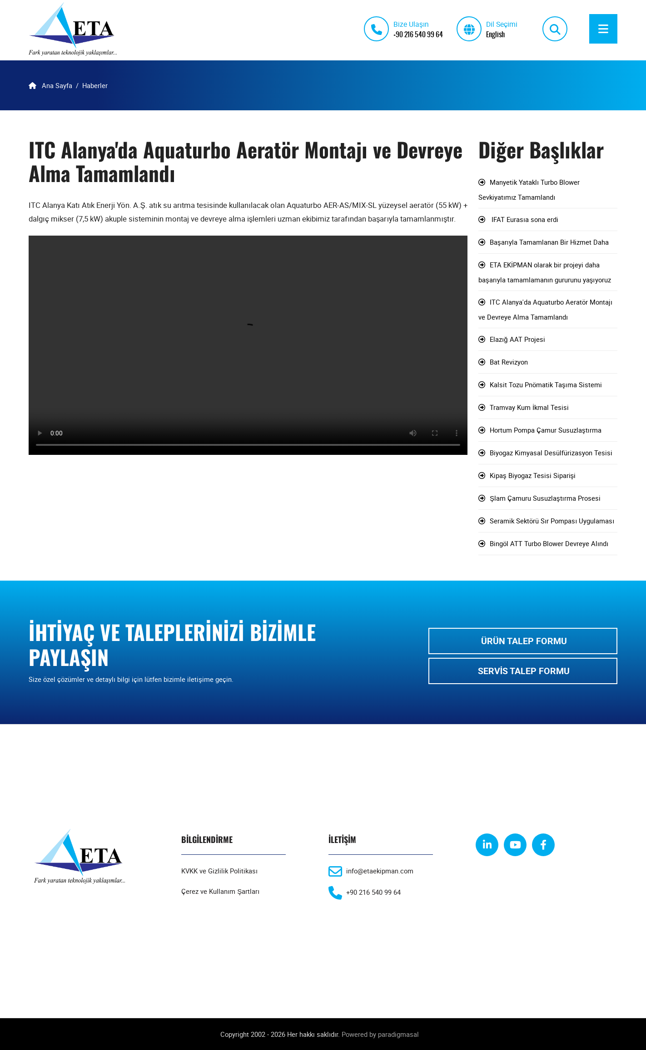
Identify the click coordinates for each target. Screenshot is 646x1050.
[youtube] (515, 844)
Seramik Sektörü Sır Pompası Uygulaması (552, 520)
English (495, 34)
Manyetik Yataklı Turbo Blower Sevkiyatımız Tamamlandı (529, 189)
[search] (554, 28)
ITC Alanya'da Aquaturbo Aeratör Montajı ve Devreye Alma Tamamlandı (545, 309)
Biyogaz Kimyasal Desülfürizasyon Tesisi (551, 452)
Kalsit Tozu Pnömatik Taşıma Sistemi (546, 384)
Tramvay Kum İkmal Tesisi (529, 407)
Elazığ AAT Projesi (517, 339)
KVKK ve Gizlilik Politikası (219, 870)
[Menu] (603, 29)
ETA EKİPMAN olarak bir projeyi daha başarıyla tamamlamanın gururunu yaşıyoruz (544, 272)
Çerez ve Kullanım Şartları (220, 891)
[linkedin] (487, 844)
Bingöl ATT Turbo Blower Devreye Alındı (549, 543)
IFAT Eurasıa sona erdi (524, 219)
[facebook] (543, 844)
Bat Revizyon (509, 361)
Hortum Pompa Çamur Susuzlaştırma (545, 429)
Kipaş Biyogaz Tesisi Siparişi (533, 475)
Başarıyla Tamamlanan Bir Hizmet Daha (549, 241)
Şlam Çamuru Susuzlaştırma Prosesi (545, 498)
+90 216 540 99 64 (418, 34)
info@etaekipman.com (379, 870)
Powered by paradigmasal (380, 1034)
